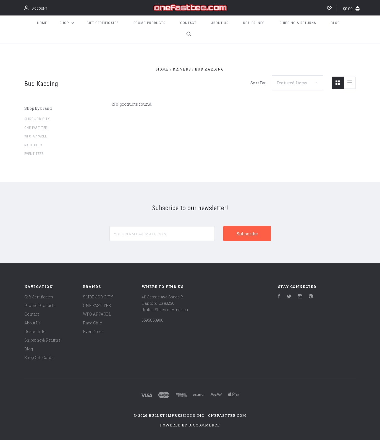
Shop (66, 23)
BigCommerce (204, 425)
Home (42, 23)
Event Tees (34, 154)
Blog (335, 23)
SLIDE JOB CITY (37, 119)
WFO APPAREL (35, 136)
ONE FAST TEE (35, 128)
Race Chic (33, 145)
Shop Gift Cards (39, 357)
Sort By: (258, 82)
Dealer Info (254, 23)
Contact (188, 23)
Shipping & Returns (297, 23)
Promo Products (149, 23)
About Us (220, 23)
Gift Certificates (103, 23)
